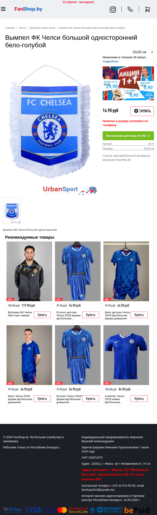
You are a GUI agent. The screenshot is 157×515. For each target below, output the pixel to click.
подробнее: (111, 61)
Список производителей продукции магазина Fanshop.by (126, 157)
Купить (42, 315)
